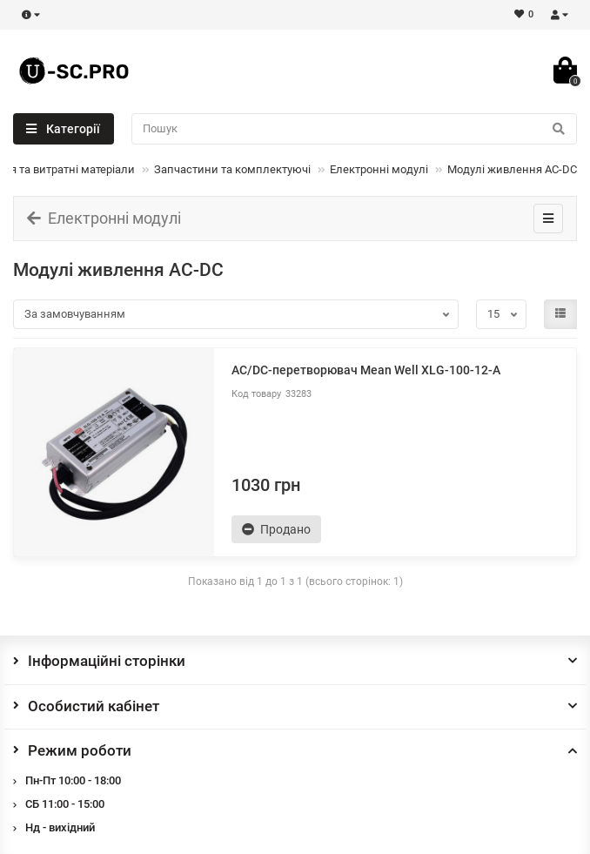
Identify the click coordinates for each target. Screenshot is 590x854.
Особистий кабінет (295, 706)
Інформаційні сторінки (295, 661)
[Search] (354, 129)
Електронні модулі (379, 169)
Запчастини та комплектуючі (232, 169)
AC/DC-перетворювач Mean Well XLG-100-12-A (365, 370)
